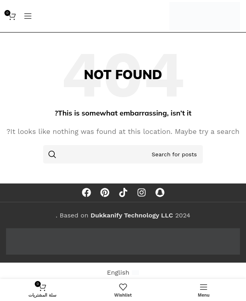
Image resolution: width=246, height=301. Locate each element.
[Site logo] (204, 15)
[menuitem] (123, 272)
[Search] (123, 154)
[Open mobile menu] (28, 16)
